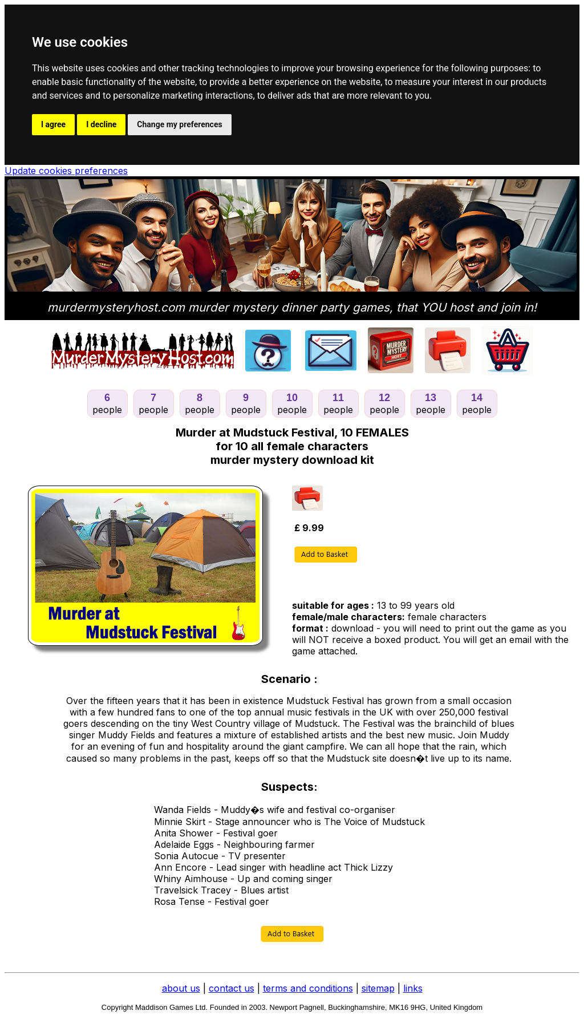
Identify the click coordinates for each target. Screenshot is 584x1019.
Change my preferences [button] (179, 124)
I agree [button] (53, 124)
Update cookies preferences (66, 170)
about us (181, 988)
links (413, 988)
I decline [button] (101, 124)
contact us (231, 988)
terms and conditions (308, 988)
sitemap (378, 988)
